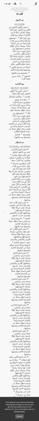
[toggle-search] (20, 3)
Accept (19, 416)
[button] (18, 37)
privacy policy (19, 411)
